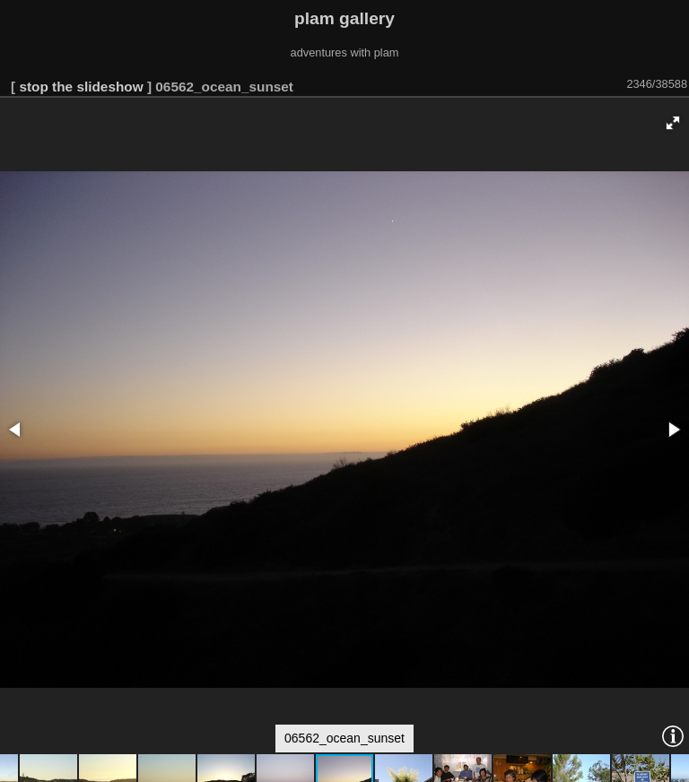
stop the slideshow (81, 86)
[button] (672, 123)
